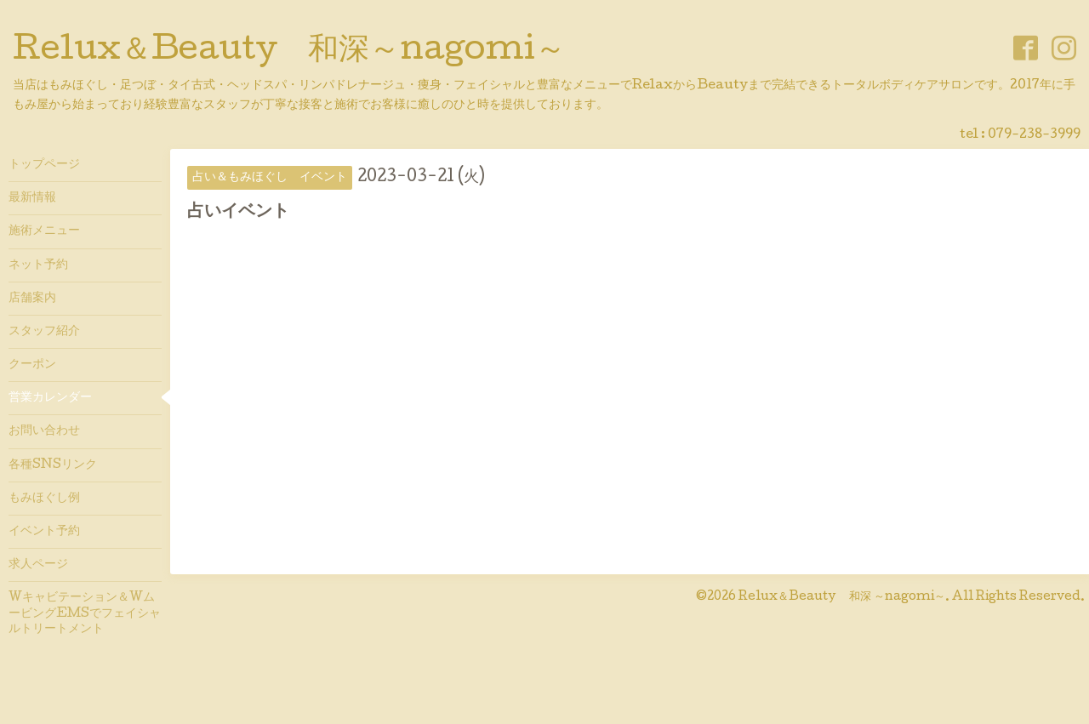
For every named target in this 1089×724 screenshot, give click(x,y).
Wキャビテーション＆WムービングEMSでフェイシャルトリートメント (85, 613)
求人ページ (38, 565)
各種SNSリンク (53, 465)
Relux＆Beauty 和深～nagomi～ (289, 52)
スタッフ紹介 (44, 332)
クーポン (32, 365)
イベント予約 (44, 532)
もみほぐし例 (44, 498)
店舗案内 (32, 298)
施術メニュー (44, 231)
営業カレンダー (50, 398)
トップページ (44, 165)
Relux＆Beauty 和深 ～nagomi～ (841, 597)
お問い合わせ (44, 431)
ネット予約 (38, 265)
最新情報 (32, 198)
